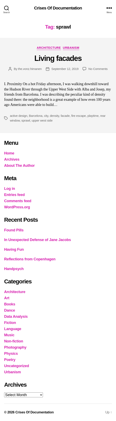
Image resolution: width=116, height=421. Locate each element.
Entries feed (14, 195)
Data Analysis (16, 316)
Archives (11, 159)
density (54, 115)
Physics (11, 353)
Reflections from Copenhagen (30, 259)
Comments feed (17, 201)
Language (12, 329)
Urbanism (71, 47)
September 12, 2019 (64, 69)
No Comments (98, 69)
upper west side (42, 120)
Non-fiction (13, 341)
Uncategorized (16, 366)
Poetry (9, 360)
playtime (93, 115)
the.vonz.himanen (30, 69)
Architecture (49, 47)
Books (9, 304)
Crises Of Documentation (58, 8)
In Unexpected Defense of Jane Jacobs (37, 240)
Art (6, 298)
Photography (15, 347)
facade (65, 115)
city (46, 115)
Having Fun (14, 249)
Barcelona (35, 115)
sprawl (25, 120)
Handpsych (14, 269)
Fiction (10, 323)
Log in (9, 189)
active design (18, 115)
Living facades (58, 58)
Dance (9, 310)
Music (9, 335)
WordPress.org (17, 207)
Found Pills (14, 230)
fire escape (78, 115)
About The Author (19, 166)
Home (9, 153)
